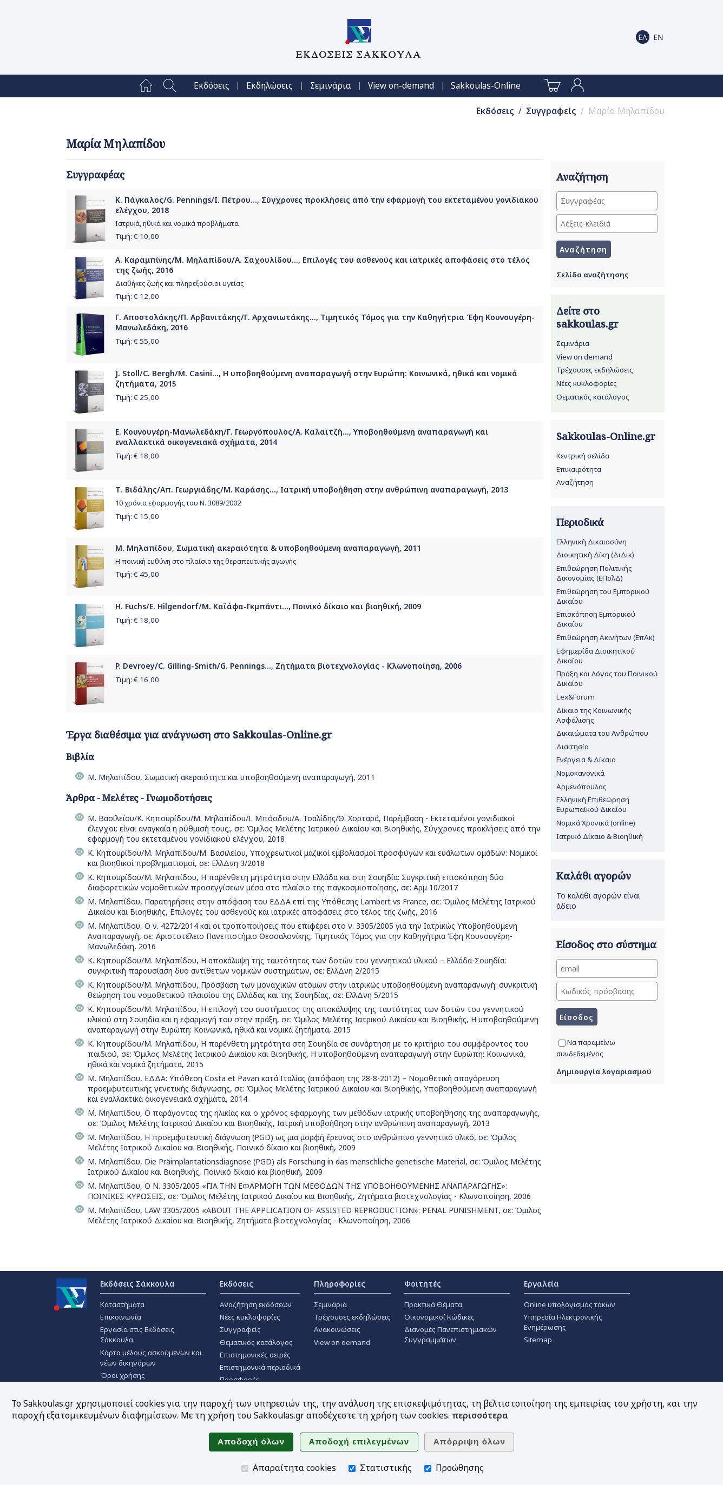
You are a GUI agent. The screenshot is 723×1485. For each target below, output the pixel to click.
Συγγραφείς (551, 111)
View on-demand (401, 85)
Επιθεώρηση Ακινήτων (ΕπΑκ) (605, 637)
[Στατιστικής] (352, 1468)
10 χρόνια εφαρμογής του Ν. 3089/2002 (178, 503)
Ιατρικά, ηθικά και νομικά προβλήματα (177, 223)
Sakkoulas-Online (486, 85)
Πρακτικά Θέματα (433, 1304)
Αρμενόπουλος (581, 786)
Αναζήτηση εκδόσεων (256, 1304)
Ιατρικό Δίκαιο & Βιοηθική (599, 836)
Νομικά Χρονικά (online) (595, 823)
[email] (607, 968)
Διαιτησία (572, 746)
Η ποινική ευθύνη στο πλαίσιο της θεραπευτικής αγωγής (205, 561)
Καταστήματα (122, 1304)
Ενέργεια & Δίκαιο (586, 759)
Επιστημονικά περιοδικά (260, 1367)
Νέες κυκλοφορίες (586, 383)
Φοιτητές (422, 1283)
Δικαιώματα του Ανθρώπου (602, 733)
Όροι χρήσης (122, 1375)
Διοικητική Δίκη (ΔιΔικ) (595, 555)
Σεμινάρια (330, 85)
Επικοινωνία (120, 1317)
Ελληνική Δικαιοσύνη (591, 542)
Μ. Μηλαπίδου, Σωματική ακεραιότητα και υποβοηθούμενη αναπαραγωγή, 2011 (231, 777)
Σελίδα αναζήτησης (592, 274)
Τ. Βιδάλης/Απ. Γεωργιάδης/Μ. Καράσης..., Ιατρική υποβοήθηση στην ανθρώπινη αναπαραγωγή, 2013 (311, 489)
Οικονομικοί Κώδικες (439, 1317)
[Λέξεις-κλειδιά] (607, 223)
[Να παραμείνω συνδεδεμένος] (562, 1043)
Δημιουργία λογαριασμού (604, 1071)
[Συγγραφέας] (607, 200)
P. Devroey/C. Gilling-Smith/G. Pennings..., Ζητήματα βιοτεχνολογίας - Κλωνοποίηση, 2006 (288, 666)
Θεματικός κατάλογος (592, 397)
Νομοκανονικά (580, 773)
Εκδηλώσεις (269, 85)
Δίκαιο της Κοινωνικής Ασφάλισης (594, 715)
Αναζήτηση (575, 482)
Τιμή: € (137, 236)
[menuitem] (146, 86)
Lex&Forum (575, 697)
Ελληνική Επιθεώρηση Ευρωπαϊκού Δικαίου (592, 804)
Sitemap (538, 1339)
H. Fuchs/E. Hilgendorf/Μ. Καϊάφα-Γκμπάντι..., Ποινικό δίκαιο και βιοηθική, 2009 (268, 606)
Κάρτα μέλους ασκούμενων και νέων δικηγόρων (151, 1358)
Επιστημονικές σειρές (255, 1355)
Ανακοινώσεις (337, 1329)
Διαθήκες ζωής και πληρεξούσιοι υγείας (179, 283)
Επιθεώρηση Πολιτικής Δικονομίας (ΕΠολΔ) (594, 573)
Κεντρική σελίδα (582, 456)
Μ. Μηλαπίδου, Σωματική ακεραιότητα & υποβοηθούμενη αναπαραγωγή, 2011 (268, 548)
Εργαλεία (541, 1283)
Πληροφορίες (339, 1283)
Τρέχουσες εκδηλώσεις (594, 370)
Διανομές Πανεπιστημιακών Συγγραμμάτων (450, 1334)
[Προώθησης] (427, 1468)
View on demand (584, 357)
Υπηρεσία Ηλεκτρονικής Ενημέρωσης (563, 1322)
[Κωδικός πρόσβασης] (607, 991)
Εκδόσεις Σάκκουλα (137, 1283)
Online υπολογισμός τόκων (569, 1304)
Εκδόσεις (211, 85)
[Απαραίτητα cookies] (244, 1468)
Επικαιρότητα (578, 469)
